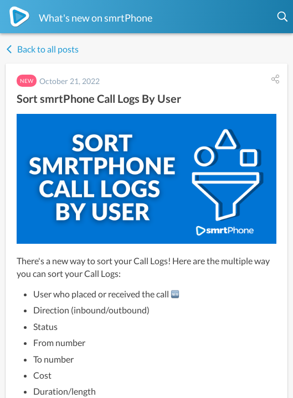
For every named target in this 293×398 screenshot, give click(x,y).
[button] (283, 16)
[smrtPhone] (19, 16)
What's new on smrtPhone (95, 18)
